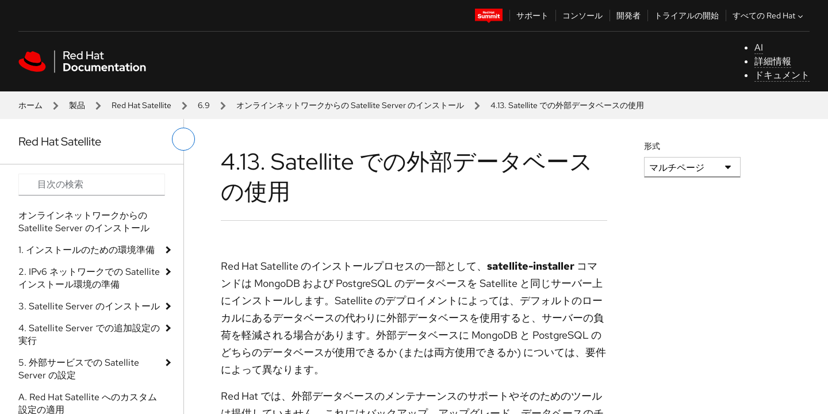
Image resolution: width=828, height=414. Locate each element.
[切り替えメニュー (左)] (183, 139)
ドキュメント (782, 75)
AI (758, 47)
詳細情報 (772, 61)
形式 (652, 146)
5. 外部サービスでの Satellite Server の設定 (78, 368)
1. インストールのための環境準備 (86, 250)
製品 (77, 105)
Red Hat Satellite (141, 105)
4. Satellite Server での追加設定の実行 (89, 334)
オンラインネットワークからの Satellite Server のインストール (350, 105)
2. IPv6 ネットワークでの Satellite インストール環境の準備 (89, 278)
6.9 (204, 105)
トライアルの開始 (686, 15)
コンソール (582, 15)
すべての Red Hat (769, 15)
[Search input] (91, 184)
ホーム (30, 105)
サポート (532, 15)
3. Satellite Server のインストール (89, 306)
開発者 (628, 15)
